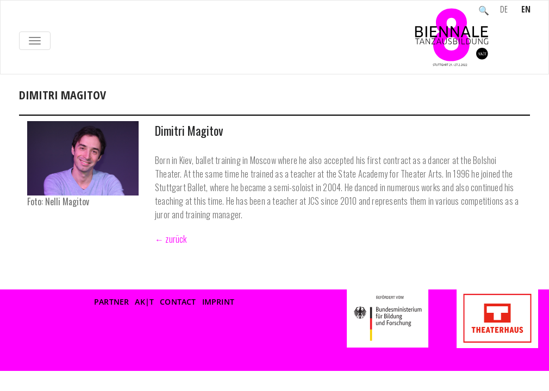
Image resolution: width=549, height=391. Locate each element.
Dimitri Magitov (189, 130)
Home (30, 106)
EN (526, 10)
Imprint (218, 302)
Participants (78, 106)
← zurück (171, 238)
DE (504, 10)
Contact (178, 302)
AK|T (144, 302)
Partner (111, 302)
